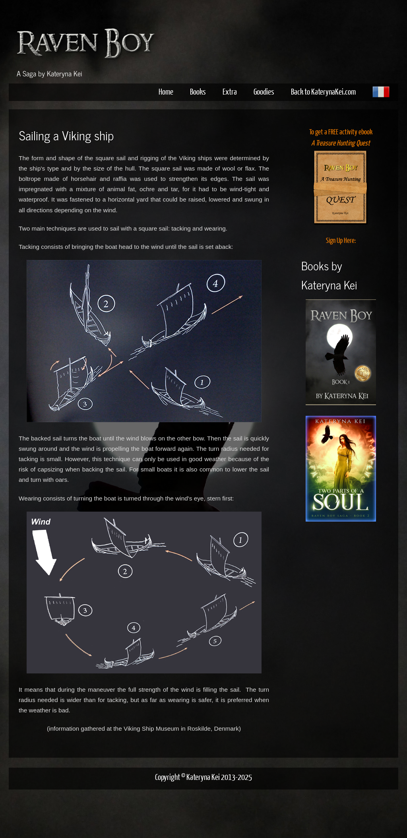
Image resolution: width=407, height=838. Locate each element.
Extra (230, 91)
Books (198, 91)
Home (166, 91)
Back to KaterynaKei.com (323, 91)
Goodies (264, 91)
